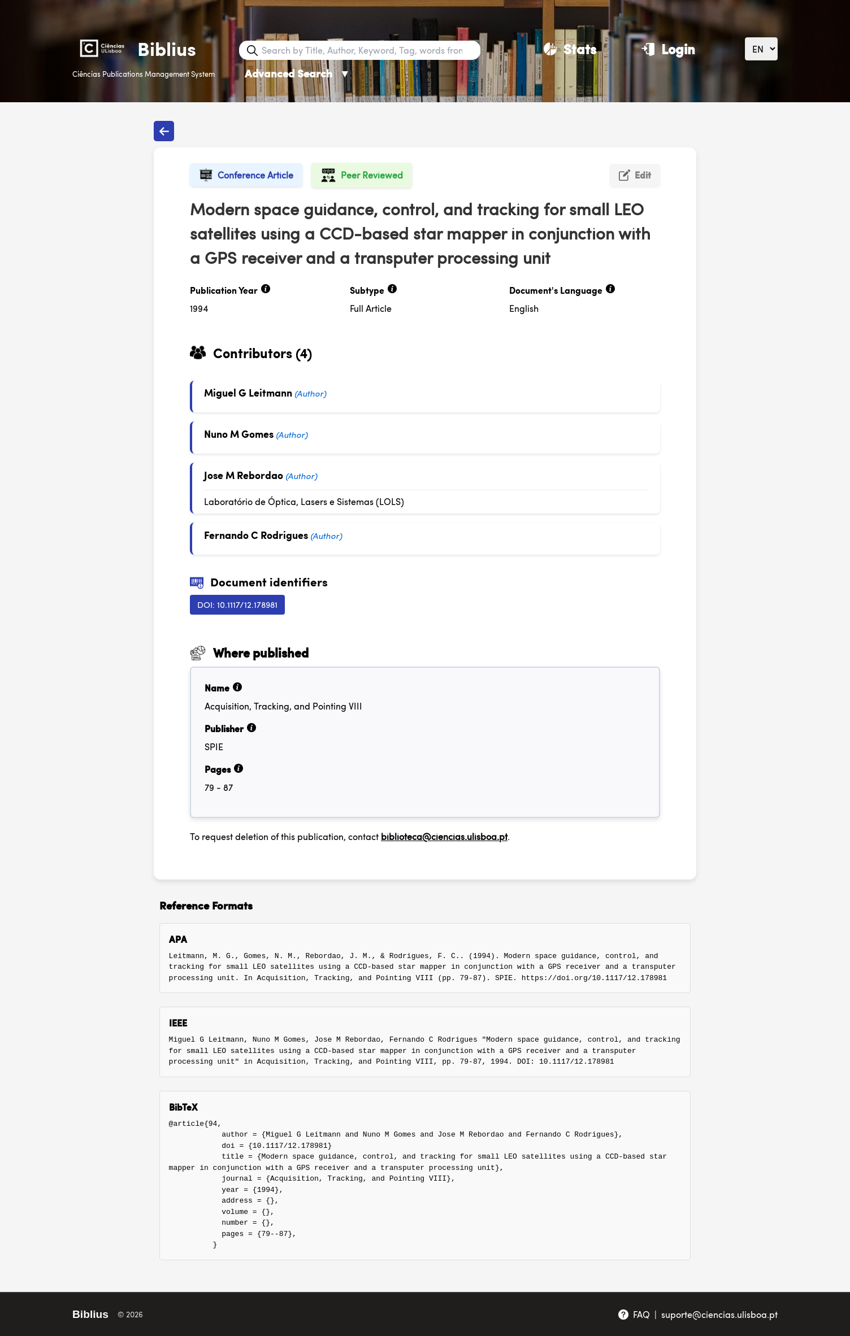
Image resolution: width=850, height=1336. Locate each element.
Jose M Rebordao (243, 475)
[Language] (761, 48)
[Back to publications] (164, 131)
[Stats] (570, 48)
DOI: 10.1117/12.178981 (237, 604)
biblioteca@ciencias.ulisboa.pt (444, 836)
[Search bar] (369, 50)
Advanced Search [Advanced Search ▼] (297, 73)
